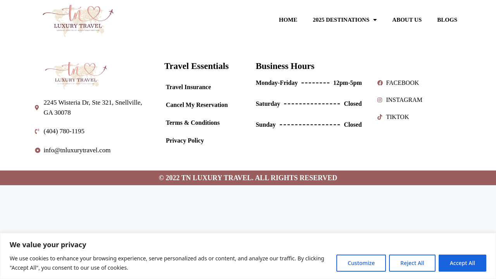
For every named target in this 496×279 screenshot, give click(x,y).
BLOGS (447, 20)
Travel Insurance (188, 87)
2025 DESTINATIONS (345, 20)
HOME (288, 20)
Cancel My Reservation (197, 105)
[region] (248, 256)
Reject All (412, 263)
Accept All (462, 263)
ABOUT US (407, 20)
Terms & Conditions (193, 122)
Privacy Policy (185, 140)
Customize (361, 263)
